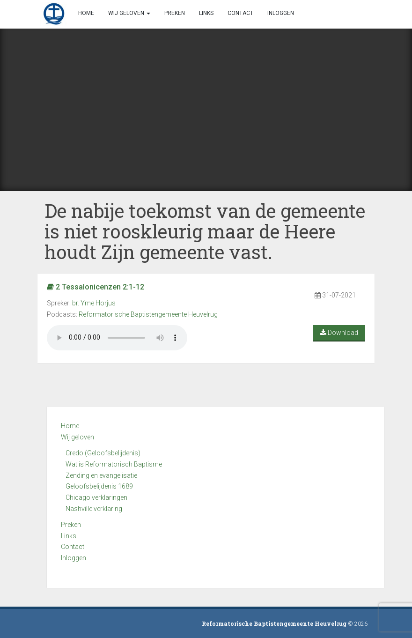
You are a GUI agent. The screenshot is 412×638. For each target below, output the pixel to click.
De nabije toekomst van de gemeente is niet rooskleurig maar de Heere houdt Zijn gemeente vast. (204, 231)
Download (339, 332)
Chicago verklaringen (96, 497)
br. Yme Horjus (94, 303)
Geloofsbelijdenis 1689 (99, 486)
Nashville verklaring (94, 508)
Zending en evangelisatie (101, 475)
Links (68, 536)
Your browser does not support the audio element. (117, 337)
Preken (71, 524)
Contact (72, 546)
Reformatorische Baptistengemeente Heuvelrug (148, 314)
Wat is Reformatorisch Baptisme (114, 464)
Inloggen (73, 558)
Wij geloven (77, 437)
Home (70, 426)
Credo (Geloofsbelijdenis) (103, 453)
